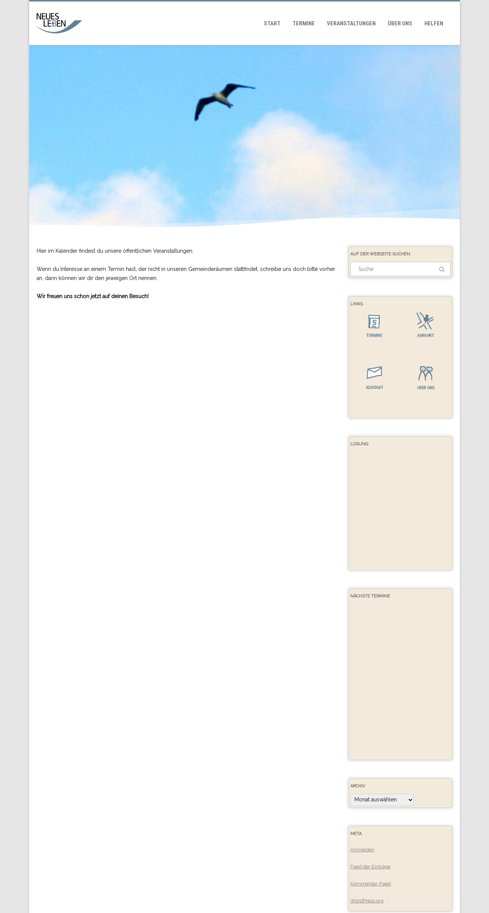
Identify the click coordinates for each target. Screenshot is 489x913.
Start (272, 23)
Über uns (400, 23)
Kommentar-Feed (370, 884)
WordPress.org (367, 901)
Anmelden (362, 849)
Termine (303, 23)
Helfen (433, 23)
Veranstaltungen (351, 23)
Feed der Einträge (370, 866)
